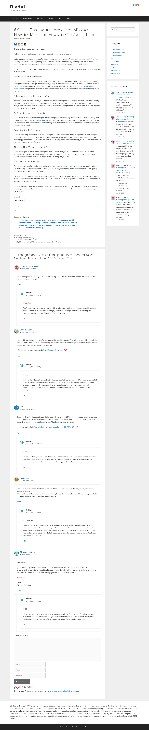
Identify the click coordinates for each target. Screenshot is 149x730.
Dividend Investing (118, 52)
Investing (19, 235)
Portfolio (15, 19)
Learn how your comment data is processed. (62, 691)
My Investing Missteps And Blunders (125, 199)
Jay (21, 406)
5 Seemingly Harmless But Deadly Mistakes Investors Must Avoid (46, 220)
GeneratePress (83, 727)
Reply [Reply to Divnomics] (19, 501)
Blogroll (50, 19)
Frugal (113, 58)
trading (31, 238)
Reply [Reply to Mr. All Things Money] (19, 284)
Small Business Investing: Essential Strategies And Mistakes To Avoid (48, 223)
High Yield (115, 61)
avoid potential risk (41, 120)
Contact (67, 19)
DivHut (17, 7)
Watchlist (40, 19)
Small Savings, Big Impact (53, 350)
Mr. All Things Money (29, 266)
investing (19, 238)
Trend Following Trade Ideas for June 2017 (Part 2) (54, 427)
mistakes (26, 238)
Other (25, 235)
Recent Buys (115, 70)
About (59, 19)
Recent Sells (115, 73)
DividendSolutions (27, 552)
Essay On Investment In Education (27, 240)
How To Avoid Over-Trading (31, 228)
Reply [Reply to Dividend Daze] (19, 356)
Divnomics (24, 478)
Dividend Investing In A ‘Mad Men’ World (125, 167)
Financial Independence (125, 92)
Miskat (118, 116)
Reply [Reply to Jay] (19, 433)
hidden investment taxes (72, 166)
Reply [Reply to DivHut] (24, 318)
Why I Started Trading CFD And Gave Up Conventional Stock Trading (47, 225)
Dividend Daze (26, 330)
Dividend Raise (116, 55)
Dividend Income (27, 19)
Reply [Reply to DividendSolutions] (19, 590)
